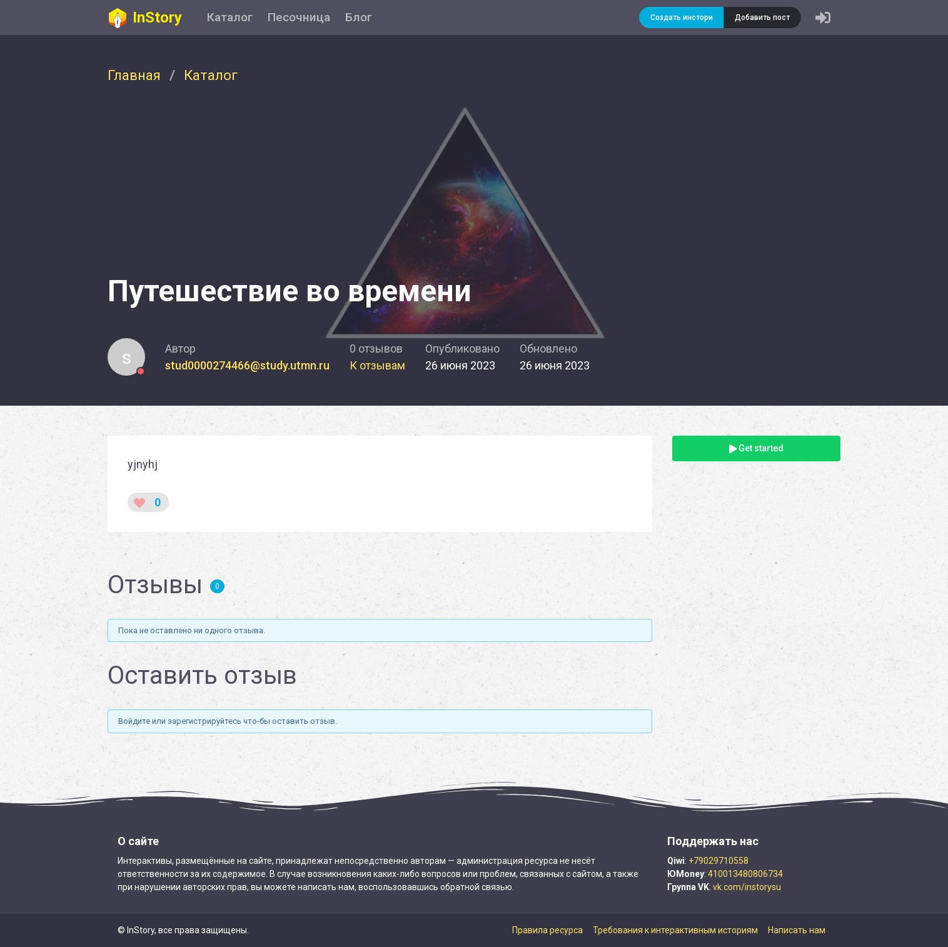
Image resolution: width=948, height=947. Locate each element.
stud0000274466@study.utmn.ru (247, 365)
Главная (134, 75)
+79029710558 (718, 861)
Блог (358, 17)
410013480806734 (745, 874)
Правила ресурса (547, 930)
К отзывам (377, 365)
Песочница (299, 17)
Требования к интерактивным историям (675, 930)
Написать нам (796, 930)
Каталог (230, 17)
